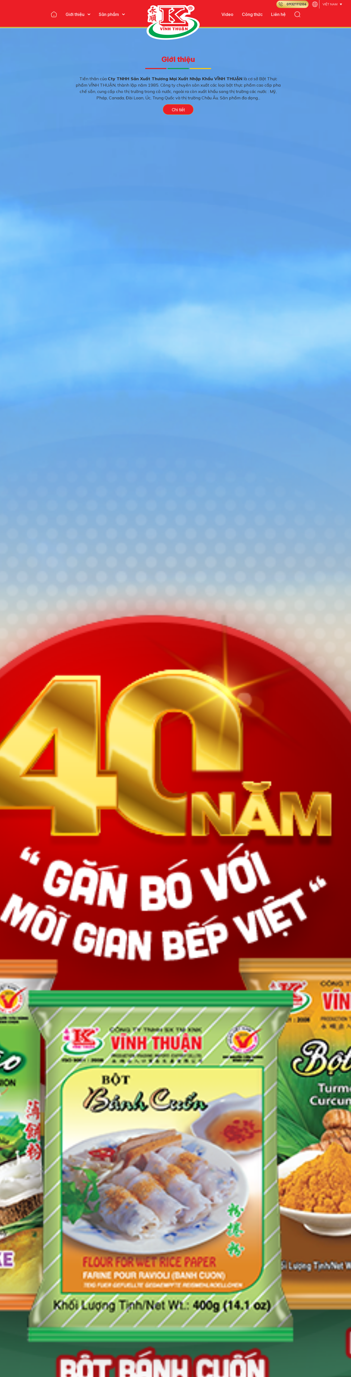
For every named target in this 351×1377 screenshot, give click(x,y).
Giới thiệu (78, 14)
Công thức (252, 14)
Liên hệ (278, 14)
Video (227, 14)
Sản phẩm (112, 14)
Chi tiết (178, 109)
